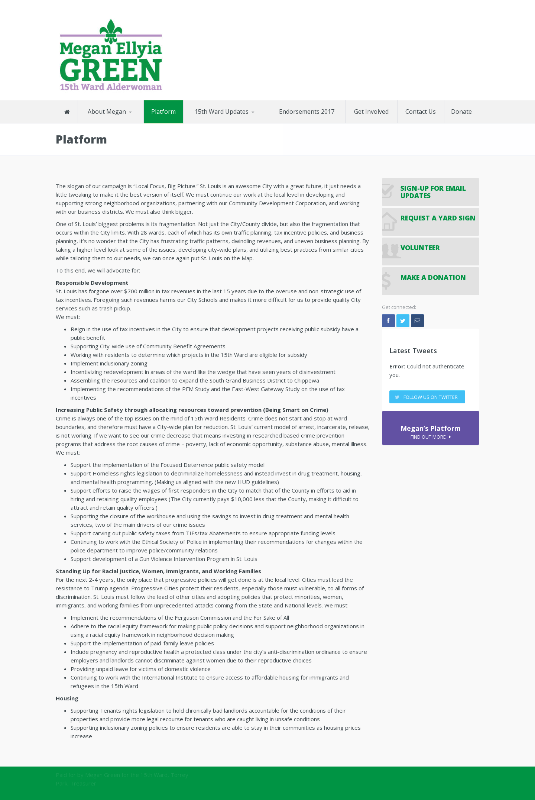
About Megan (107, 111)
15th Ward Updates (222, 111)
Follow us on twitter (430, 397)
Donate (461, 111)
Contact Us (420, 111)
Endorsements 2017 (306, 111)
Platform (163, 111)
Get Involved (371, 111)
